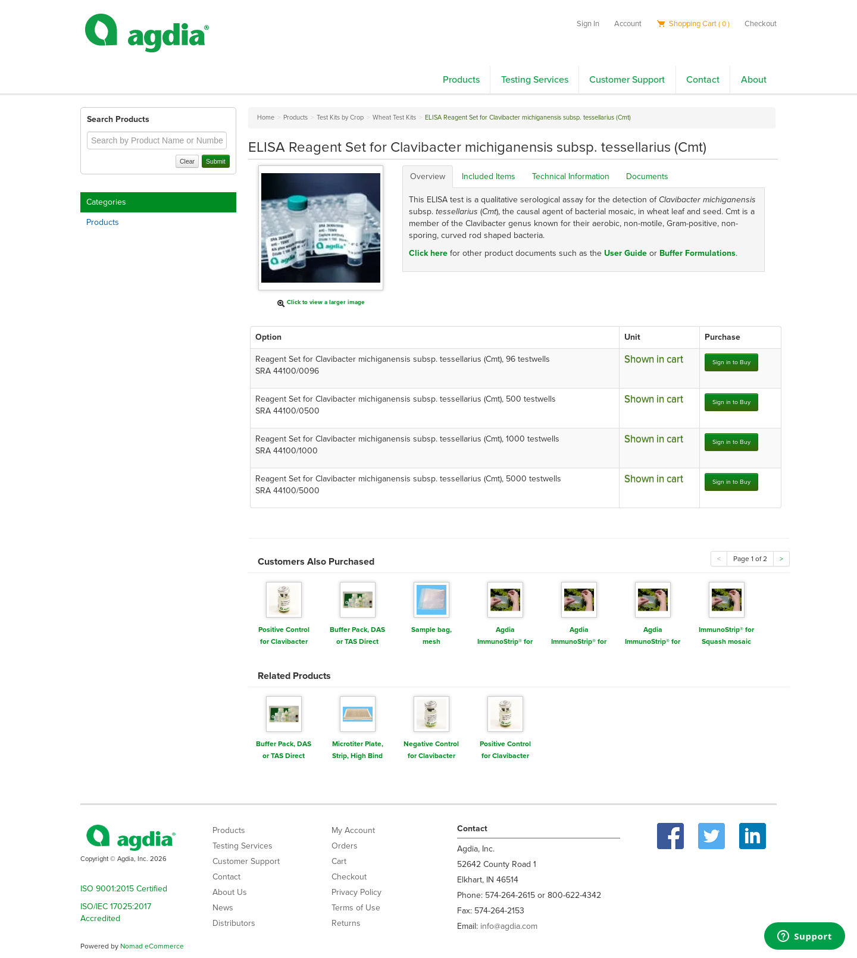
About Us (229, 892)
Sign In (588, 24)
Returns (346, 923)
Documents (647, 176)
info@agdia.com (508, 926)
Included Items (488, 176)
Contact (703, 80)
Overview (427, 176)
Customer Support (627, 80)
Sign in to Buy (731, 362)
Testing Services (534, 80)
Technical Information (570, 176)
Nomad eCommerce (152, 946)
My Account (353, 830)
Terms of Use (355, 908)
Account (628, 24)
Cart (338, 861)
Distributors (233, 923)
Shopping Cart (693, 24)
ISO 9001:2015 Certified (123, 889)
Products (461, 80)
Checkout (761, 24)
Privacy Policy (356, 892)
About (754, 80)
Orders (344, 846)
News (222, 908)
